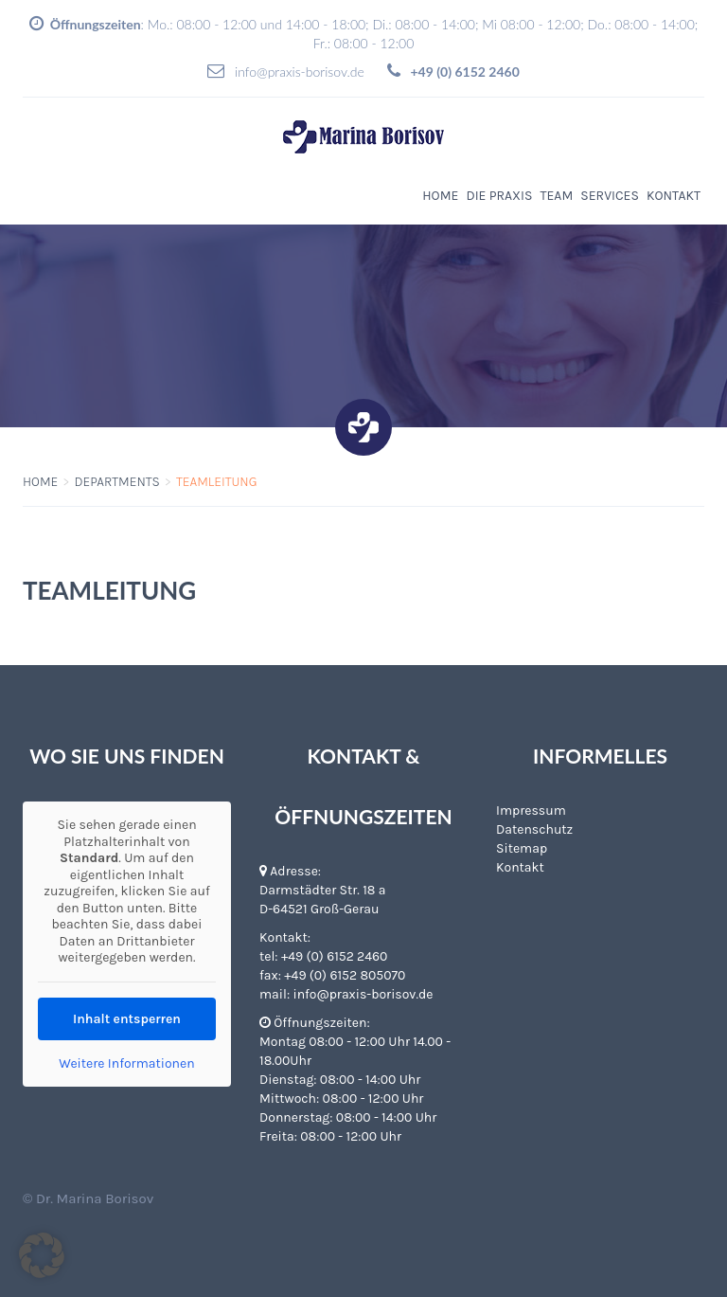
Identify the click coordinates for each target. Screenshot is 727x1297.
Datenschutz (534, 829)
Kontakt (673, 196)
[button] (41, 1255)
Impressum (531, 810)
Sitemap (521, 848)
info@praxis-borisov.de (299, 71)
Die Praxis (499, 196)
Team (556, 196)
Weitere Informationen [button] (126, 1063)
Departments (116, 482)
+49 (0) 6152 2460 (334, 956)
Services (609, 196)
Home (440, 196)
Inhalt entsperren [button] (127, 1019)
